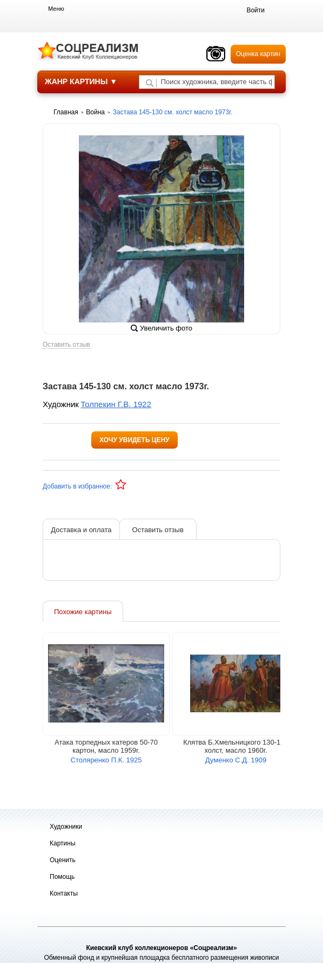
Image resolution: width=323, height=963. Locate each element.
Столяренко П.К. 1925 (106, 760)
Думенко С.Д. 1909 (235, 760)
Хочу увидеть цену (134, 440)
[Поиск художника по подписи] (149, 83)
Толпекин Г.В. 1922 (115, 404)
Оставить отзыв (66, 344)
